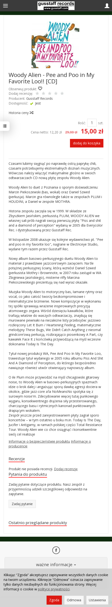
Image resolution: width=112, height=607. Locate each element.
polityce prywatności (53, 589)
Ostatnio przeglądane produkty (38, 522)
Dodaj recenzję (66, 469)
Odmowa (74, 600)
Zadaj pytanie (22, 504)
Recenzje (17, 458)
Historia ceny (21, 112)
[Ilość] (92, 123)
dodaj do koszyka (86, 143)
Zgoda (54, 600)
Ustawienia (97, 600)
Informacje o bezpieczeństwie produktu (39, 441)
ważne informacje (56, 564)
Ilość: (82, 123)
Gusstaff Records (39, 98)
